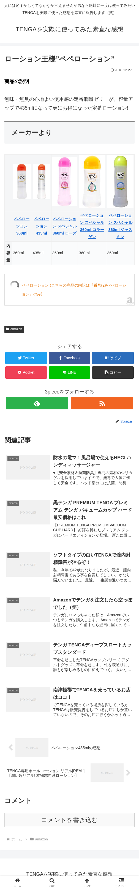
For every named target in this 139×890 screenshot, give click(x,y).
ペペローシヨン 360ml (21, 226)
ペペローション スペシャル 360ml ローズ (65, 226)
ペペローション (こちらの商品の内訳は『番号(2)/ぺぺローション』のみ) (74, 289)
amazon (14, 329)
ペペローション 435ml (41, 226)
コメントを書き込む (69, 820)
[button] (112, 372)
